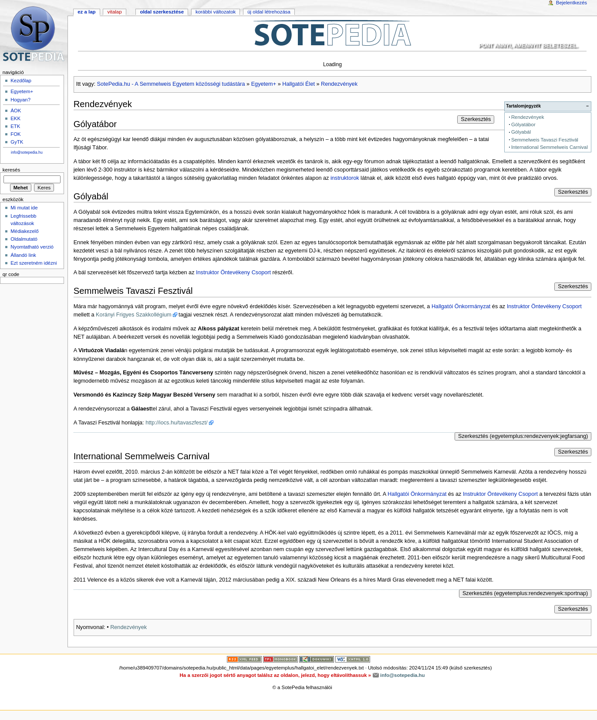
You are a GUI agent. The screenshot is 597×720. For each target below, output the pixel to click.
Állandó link (23, 255)
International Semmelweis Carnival (549, 147)
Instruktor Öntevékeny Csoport (233, 272)
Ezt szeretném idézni (33, 263)
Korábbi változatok (216, 11)
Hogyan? (20, 99)
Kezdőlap (20, 80)
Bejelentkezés (571, 2)
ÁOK (15, 110)
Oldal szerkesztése (162, 11)
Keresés (11, 169)
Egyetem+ (263, 84)
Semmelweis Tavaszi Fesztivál (544, 139)
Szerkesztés (476, 119)
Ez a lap (86, 11)
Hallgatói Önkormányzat (461, 306)
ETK (15, 126)
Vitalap (114, 11)
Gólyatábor (523, 124)
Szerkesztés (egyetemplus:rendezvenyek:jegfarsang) (523, 436)
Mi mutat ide (23, 207)
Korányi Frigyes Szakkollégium (133, 315)
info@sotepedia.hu (27, 152)
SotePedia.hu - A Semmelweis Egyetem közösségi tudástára (171, 84)
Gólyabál (521, 132)
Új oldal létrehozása (268, 11)
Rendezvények (339, 84)
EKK (15, 118)
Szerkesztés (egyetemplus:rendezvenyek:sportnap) (525, 593)
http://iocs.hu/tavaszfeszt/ (176, 423)
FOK (15, 134)
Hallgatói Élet (298, 84)
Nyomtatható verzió (32, 246)
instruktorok (345, 178)
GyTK (16, 142)
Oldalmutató (23, 239)
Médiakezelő (24, 231)
